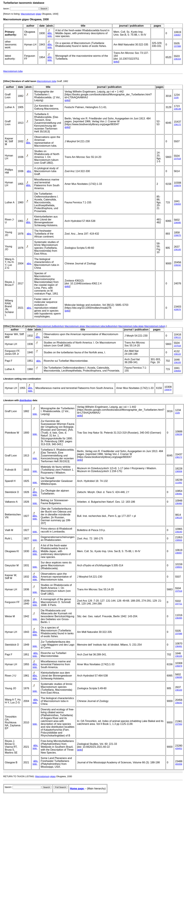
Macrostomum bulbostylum (50, 326)
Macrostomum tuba (13, 71)
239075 (177, 235)
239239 (178, 434)
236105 (177, 362)
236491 (178, 646)
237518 (177, 158)
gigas (38, 14)
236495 (178, 618)
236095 (177, 222)
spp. (49, 36)
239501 (178, 567)
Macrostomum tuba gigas (131, 326)
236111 (177, 337)
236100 (177, 249)
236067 (177, 35)
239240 (178, 532)
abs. (49, 33)
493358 (178, 764)
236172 (177, 124)
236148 (177, 109)
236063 (177, 204)
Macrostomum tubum (154, 326)
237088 (177, 46)
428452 (178, 748)
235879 (177, 185)
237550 (178, 724)
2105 (176, 97)
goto (115, 61)
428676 (177, 309)
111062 (178, 482)
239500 (178, 540)
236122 (177, 354)
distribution (25, 400)
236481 (178, 494)
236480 (178, 503)
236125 (178, 517)
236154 (177, 59)
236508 (178, 471)
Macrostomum (28, 14)
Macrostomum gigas (75, 326)
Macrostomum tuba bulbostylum (102, 326)
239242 (177, 265)
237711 (178, 604)
